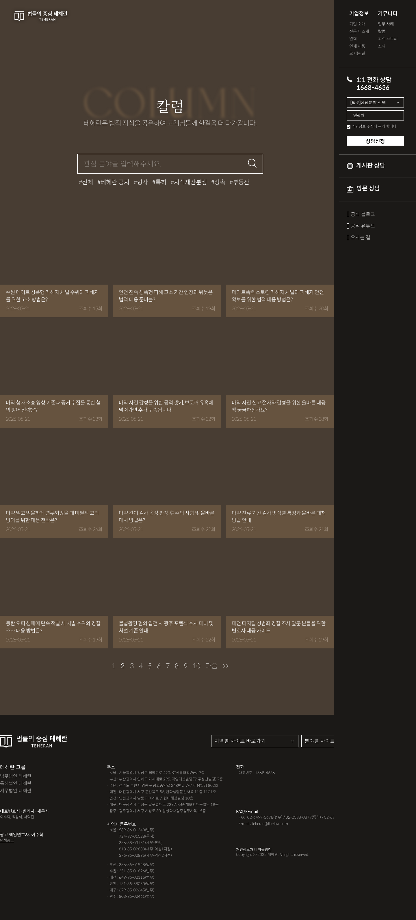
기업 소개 (357, 24)
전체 (87, 182)
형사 (142, 182)
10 (196, 666)
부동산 (241, 182)
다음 (211, 666)
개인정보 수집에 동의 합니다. (375, 126)
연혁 (353, 39)
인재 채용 (357, 46)
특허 (160, 182)
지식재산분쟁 (190, 182)
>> (226, 666)
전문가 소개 (359, 31)
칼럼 (381, 31)
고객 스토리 (388, 39)
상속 (219, 182)
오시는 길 (357, 53)
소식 (381, 46)
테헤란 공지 (115, 182)
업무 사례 (386, 24)
